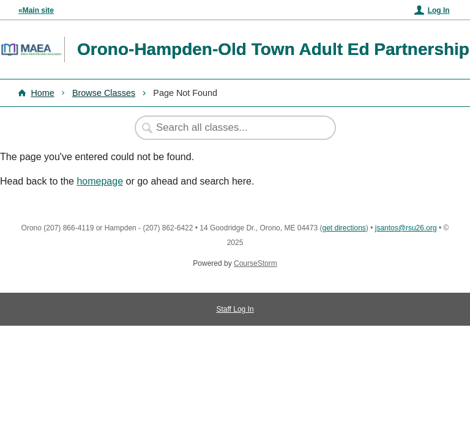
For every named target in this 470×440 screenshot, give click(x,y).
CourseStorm (255, 263)
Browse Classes (103, 93)
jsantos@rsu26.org (406, 228)
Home (42, 93)
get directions (343, 228)
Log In (439, 10)
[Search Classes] (229, 128)
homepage (99, 181)
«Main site (36, 10)
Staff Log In (234, 309)
